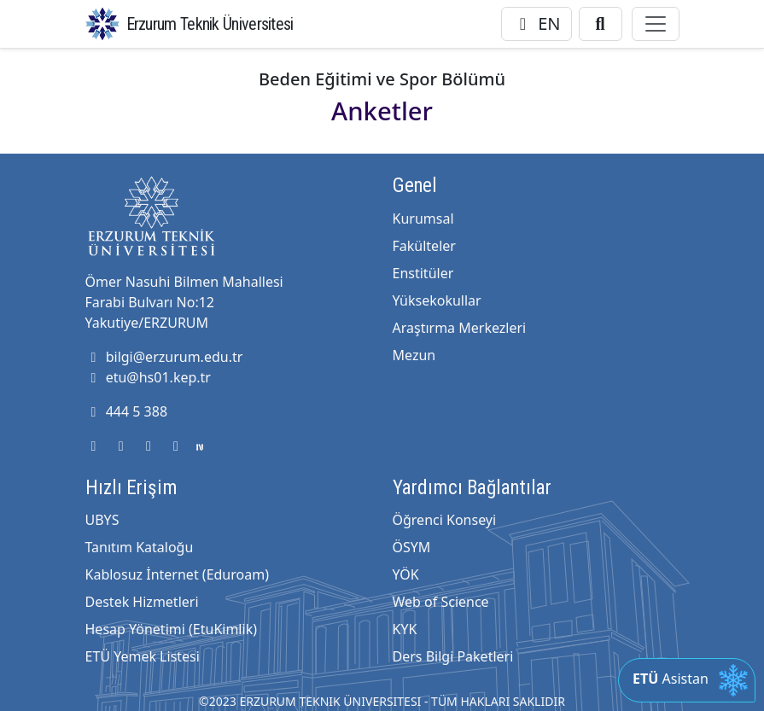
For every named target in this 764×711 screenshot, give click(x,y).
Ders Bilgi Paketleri (453, 656)
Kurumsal (423, 218)
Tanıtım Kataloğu (139, 547)
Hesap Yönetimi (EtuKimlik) (171, 629)
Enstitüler (423, 273)
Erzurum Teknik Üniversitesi (210, 24)
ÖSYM (412, 547)
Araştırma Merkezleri (460, 327)
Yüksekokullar (437, 300)
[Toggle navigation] (655, 24)
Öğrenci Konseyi (445, 519)
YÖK (406, 574)
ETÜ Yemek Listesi (142, 656)
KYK (405, 629)
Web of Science (441, 601)
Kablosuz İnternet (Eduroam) (177, 574)
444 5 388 (126, 411)
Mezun (414, 355)
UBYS (102, 519)
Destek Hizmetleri (142, 601)
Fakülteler (424, 245)
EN (536, 23)
